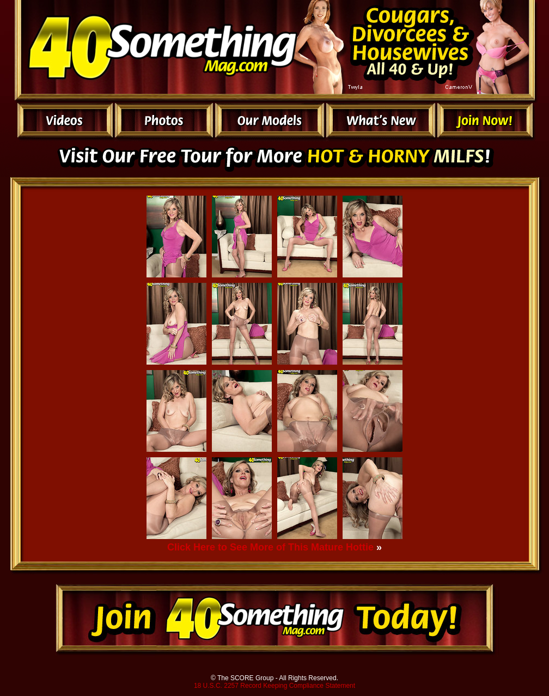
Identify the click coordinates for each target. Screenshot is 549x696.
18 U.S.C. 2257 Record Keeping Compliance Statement (274, 685)
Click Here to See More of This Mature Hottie (270, 547)
